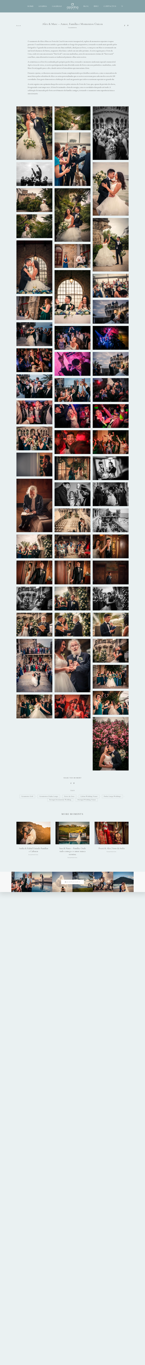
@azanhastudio (72, 881)
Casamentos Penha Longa (48, 796)
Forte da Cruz (69, 796)
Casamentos (72, 27)
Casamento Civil (27, 796)
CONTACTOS (110, 6)
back (18, 25)
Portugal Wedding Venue (87, 800)
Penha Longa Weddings (112, 796)
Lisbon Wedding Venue (89, 796)
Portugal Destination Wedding (60, 800)
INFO (96, 6)
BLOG (86, 6)
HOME (30, 6)
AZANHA (42, 6)
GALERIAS (57, 6)
